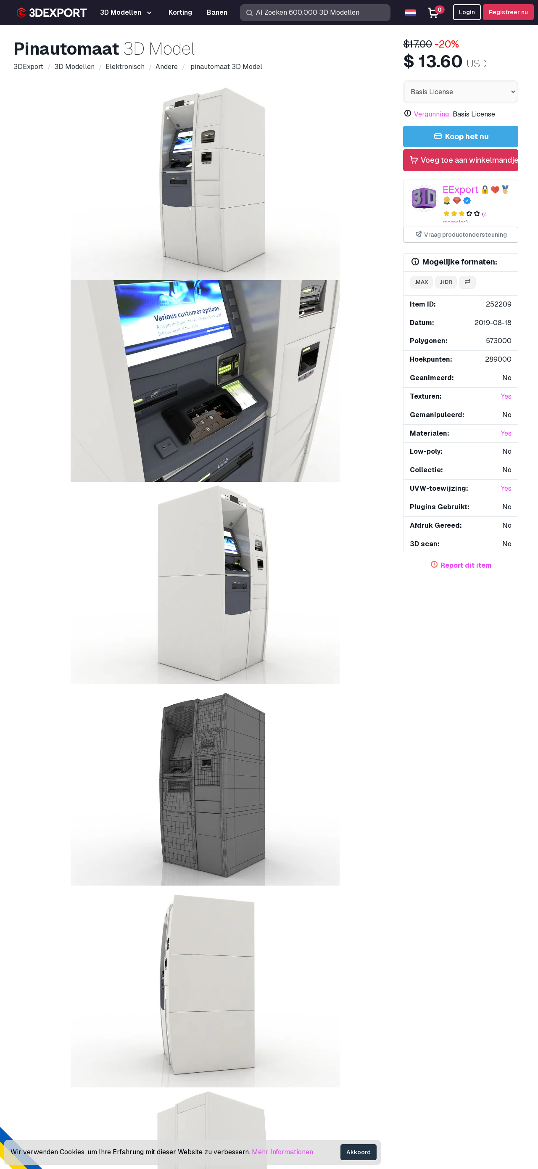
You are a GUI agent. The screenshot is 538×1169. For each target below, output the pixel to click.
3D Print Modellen (302, 1017)
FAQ (407, 1031)
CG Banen (290, 1100)
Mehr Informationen (282, 1152)
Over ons (40, 988)
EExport (460, 189)
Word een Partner (301, 1072)
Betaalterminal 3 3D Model (57, 879)
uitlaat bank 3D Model (155, 703)
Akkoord (358, 1152)
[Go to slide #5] (286, 302)
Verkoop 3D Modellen (308, 1059)
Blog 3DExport (297, 1086)
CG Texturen (293, 1045)
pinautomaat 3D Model (344, 557)
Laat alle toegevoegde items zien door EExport (269, 613)
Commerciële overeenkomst (443, 1059)
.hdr (446, 282)
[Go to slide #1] (70, 302)
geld (306, 493)
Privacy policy (422, 1072)
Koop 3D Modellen (311, 988)
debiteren (167, 508)
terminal (269, 508)
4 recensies (465, 218)
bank (199, 508)
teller (280, 493)
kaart (344, 508)
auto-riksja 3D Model (465, 703)
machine (96, 493)
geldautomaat (344, 493)
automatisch (77, 508)
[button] (505, 702)
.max (421, 282)
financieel (232, 508)
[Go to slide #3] (178, 302)
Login (467, 12)
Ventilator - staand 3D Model (164, 879)
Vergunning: (432, 114)
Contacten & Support (442, 988)
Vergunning (417, 1045)
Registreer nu (508, 12)
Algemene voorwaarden (436, 1086)
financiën (248, 493)
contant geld (137, 493)
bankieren (210, 493)
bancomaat (47, 522)
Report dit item (466, 565)
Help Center (419, 1017)
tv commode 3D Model (66, 557)
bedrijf (175, 493)
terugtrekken (125, 508)
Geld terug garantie (430, 1100)
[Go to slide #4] (232, 302)
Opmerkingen (113, 341)
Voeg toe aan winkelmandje (463, 160)
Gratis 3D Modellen (304, 1031)
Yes (506, 396)
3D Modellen (294, 1004)
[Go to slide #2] (124, 302)
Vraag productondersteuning (460, 235)
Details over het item (54, 341)
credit (39, 508)
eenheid (86, 522)
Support (413, 1004)
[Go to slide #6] (339, 302)
